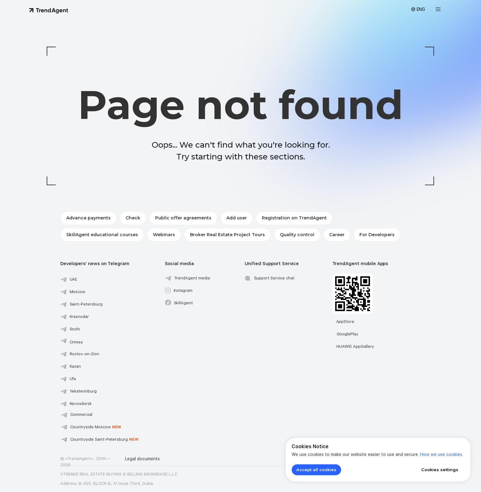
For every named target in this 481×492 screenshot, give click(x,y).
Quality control (297, 234)
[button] (438, 9)
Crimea (76, 342)
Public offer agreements (183, 218)
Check (133, 218)
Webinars (164, 234)
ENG (421, 9)
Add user (236, 218)
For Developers (377, 234)
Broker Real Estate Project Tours (227, 234)
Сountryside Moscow (96, 427)
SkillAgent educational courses (102, 234)
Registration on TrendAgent (294, 218)
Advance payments (88, 218)
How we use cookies (441, 454)
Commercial (81, 414)
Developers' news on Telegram (95, 263)
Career (337, 234)
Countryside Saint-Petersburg (104, 439)
